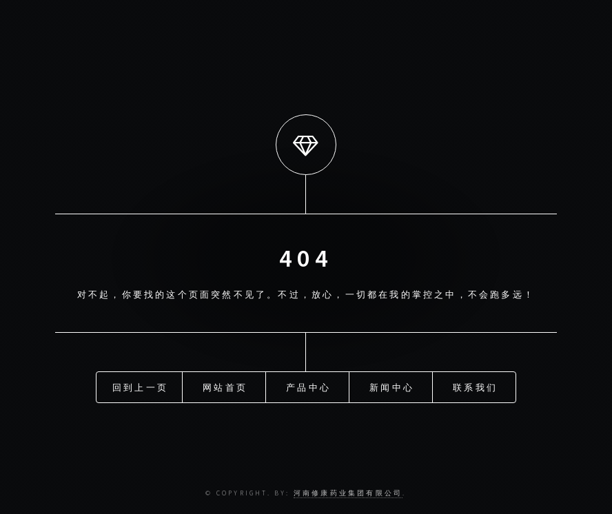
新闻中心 (391, 387)
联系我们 (475, 387)
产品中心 (308, 387)
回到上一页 (140, 387)
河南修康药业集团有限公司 (348, 493)
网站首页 (225, 387)
